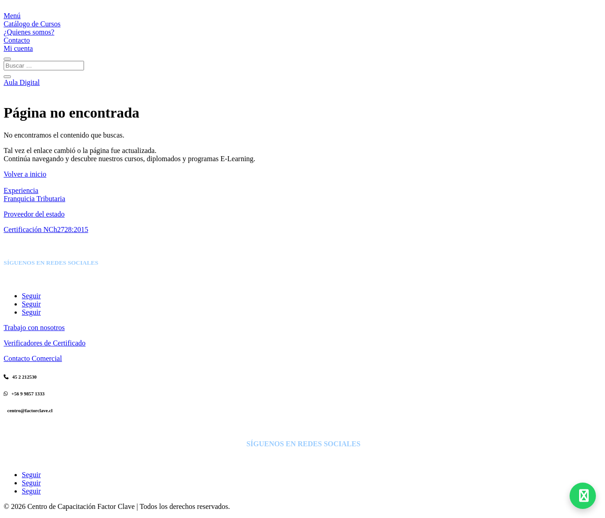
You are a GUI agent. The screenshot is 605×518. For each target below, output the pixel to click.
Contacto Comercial (33, 358)
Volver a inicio (25, 174)
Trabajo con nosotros (34, 327)
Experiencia (21, 190)
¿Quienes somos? (29, 32)
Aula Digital (22, 82)
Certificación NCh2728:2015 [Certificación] (46, 229)
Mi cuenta (18, 48)
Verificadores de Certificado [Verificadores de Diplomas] (44, 343)
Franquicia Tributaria (34, 198)
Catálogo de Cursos (32, 24)
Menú (12, 16)
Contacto (17, 40)
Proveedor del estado (34, 214)
